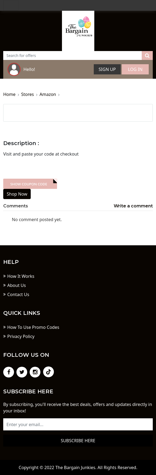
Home (9, 94)
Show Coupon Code (28, 184)
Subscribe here (78, 441)
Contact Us (18, 294)
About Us (16, 285)
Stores (27, 94)
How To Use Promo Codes (33, 327)
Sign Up (107, 69)
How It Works (20, 276)
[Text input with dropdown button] (72, 55)
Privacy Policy (20, 336)
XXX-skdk (30, 184)
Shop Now (17, 194)
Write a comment (133, 205)
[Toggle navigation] (10, 5)
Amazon (48, 94)
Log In (135, 69)
